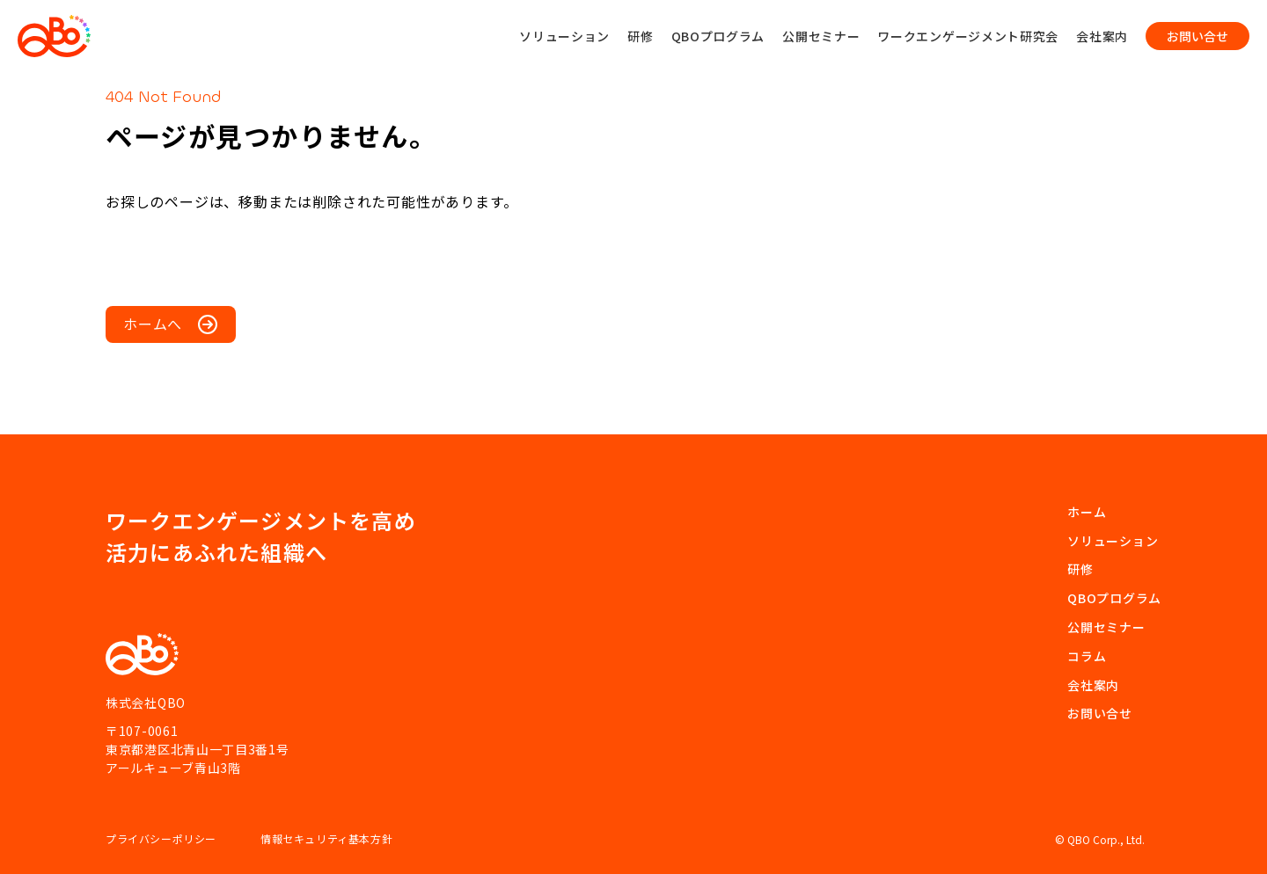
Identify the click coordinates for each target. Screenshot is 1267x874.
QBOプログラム (718, 36)
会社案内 (1102, 36)
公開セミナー (821, 36)
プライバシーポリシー (161, 838)
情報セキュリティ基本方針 (326, 838)
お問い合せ (1099, 713)
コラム (1086, 656)
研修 (640, 36)
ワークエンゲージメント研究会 (967, 36)
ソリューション (564, 36)
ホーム (1086, 512)
